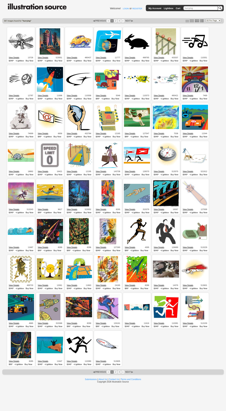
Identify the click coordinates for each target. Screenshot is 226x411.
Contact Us (114, 379)
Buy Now (29, 61)
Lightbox (168, 8)
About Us (103, 379)
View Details (14, 57)
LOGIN (126, 9)
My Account (155, 8)
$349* (11, 61)
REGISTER (137, 9)
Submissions (91, 379)
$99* (98, 99)
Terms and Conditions (131, 379)
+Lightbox (20, 61)
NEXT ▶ (129, 21)
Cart (178, 8)
